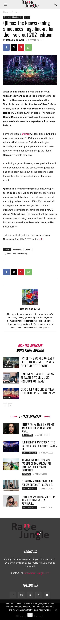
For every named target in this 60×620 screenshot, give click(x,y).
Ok (30, 614)
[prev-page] (5, 405)
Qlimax (28, 249)
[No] (56, 609)
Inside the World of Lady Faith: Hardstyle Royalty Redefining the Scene (37, 362)
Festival (15, 12)
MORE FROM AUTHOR (30, 350)
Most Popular (17, 17)
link (40, 239)
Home (6, 12)
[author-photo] (30, 304)
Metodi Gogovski (15, 40)
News (27, 17)
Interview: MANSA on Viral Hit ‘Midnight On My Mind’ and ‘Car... (38, 428)
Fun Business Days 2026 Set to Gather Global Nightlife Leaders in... (39, 445)
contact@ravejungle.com (36, 572)
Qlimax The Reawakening (16, 253)
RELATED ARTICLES (30, 345)
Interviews (8, 366)
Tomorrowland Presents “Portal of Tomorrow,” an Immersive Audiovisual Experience (36, 465)
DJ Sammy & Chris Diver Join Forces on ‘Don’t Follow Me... (37, 483)
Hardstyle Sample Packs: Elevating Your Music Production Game (38, 377)
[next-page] (10, 405)
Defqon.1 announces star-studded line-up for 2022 (38, 391)
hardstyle (17, 249)
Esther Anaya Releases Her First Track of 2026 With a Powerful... (39, 500)
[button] (5, 4)
